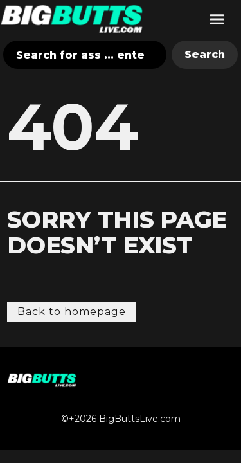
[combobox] (84, 55)
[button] (217, 18)
